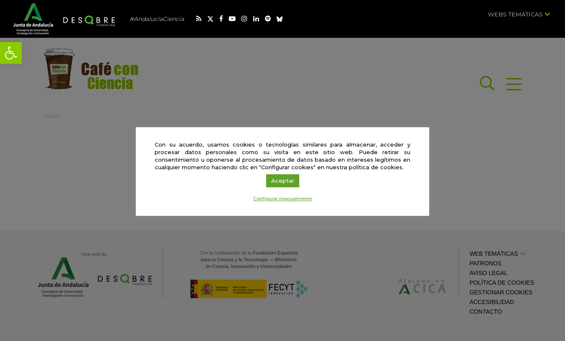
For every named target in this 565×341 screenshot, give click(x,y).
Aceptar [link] (282, 180)
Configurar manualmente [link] (282, 199)
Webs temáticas (519, 14)
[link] (11, 53)
